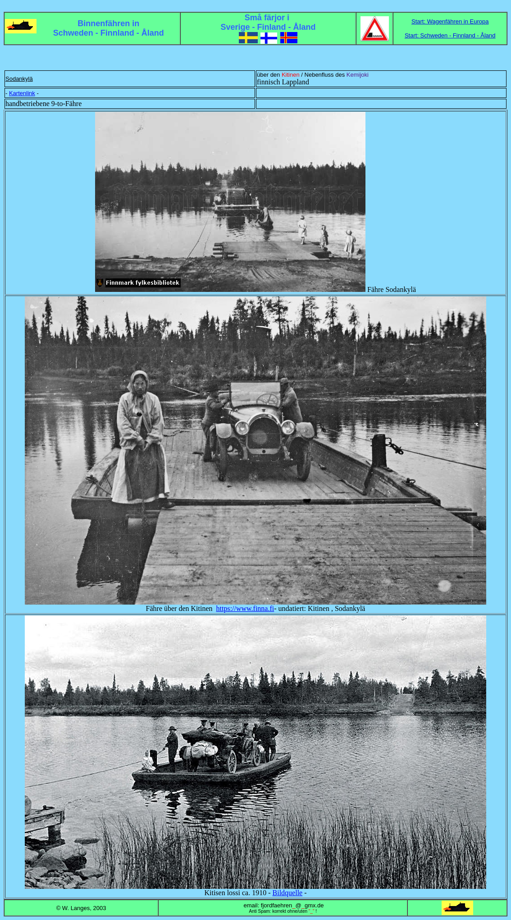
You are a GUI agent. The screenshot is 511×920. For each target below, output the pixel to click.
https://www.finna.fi (245, 608)
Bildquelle (288, 893)
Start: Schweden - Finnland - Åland (450, 35)
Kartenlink (22, 93)
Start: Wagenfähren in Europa (450, 21)
